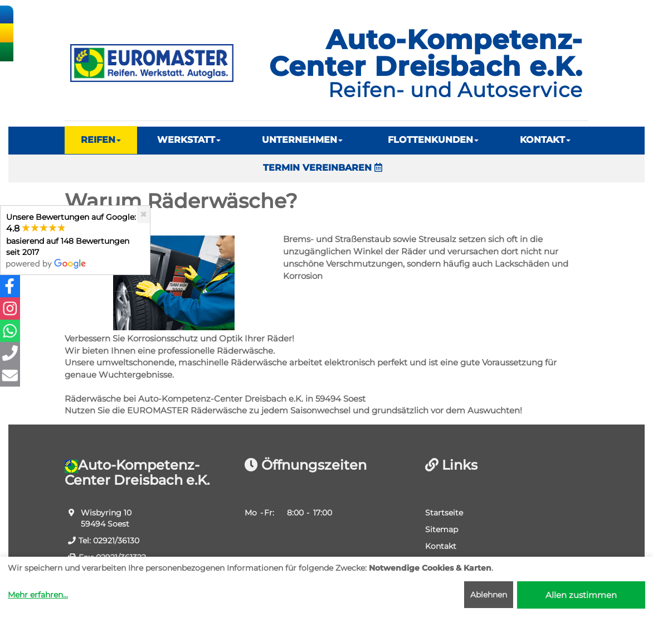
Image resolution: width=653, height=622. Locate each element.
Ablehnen (488, 595)
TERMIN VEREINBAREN (322, 167)
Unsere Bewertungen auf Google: (71, 240)
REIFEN (101, 139)
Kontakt (440, 546)
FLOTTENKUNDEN (433, 139)
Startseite (444, 513)
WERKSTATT (189, 139)
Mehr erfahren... (38, 595)
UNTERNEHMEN (302, 139)
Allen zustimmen (581, 595)
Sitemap (441, 529)
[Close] (143, 214)
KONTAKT (545, 139)
